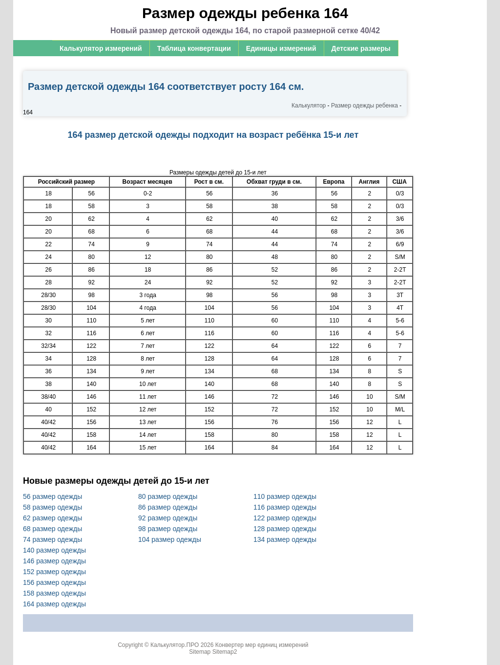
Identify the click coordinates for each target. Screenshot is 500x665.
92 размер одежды (167, 518)
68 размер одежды (52, 529)
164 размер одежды (54, 604)
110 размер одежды (284, 496)
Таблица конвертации (194, 48)
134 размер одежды (284, 539)
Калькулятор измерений (101, 48)
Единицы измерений (281, 48)
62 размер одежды (52, 518)
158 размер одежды (54, 593)
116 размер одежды (284, 507)
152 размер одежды (54, 572)
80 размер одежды (167, 496)
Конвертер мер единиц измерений (262, 645)
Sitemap (199, 651)
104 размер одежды (169, 539)
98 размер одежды (167, 529)
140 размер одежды (54, 550)
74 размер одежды (52, 539)
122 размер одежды (284, 518)
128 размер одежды (284, 529)
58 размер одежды (52, 507)
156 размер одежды (54, 582)
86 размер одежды (167, 507)
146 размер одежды (54, 561)
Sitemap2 (224, 651)
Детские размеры (361, 48)
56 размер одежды (52, 496)
